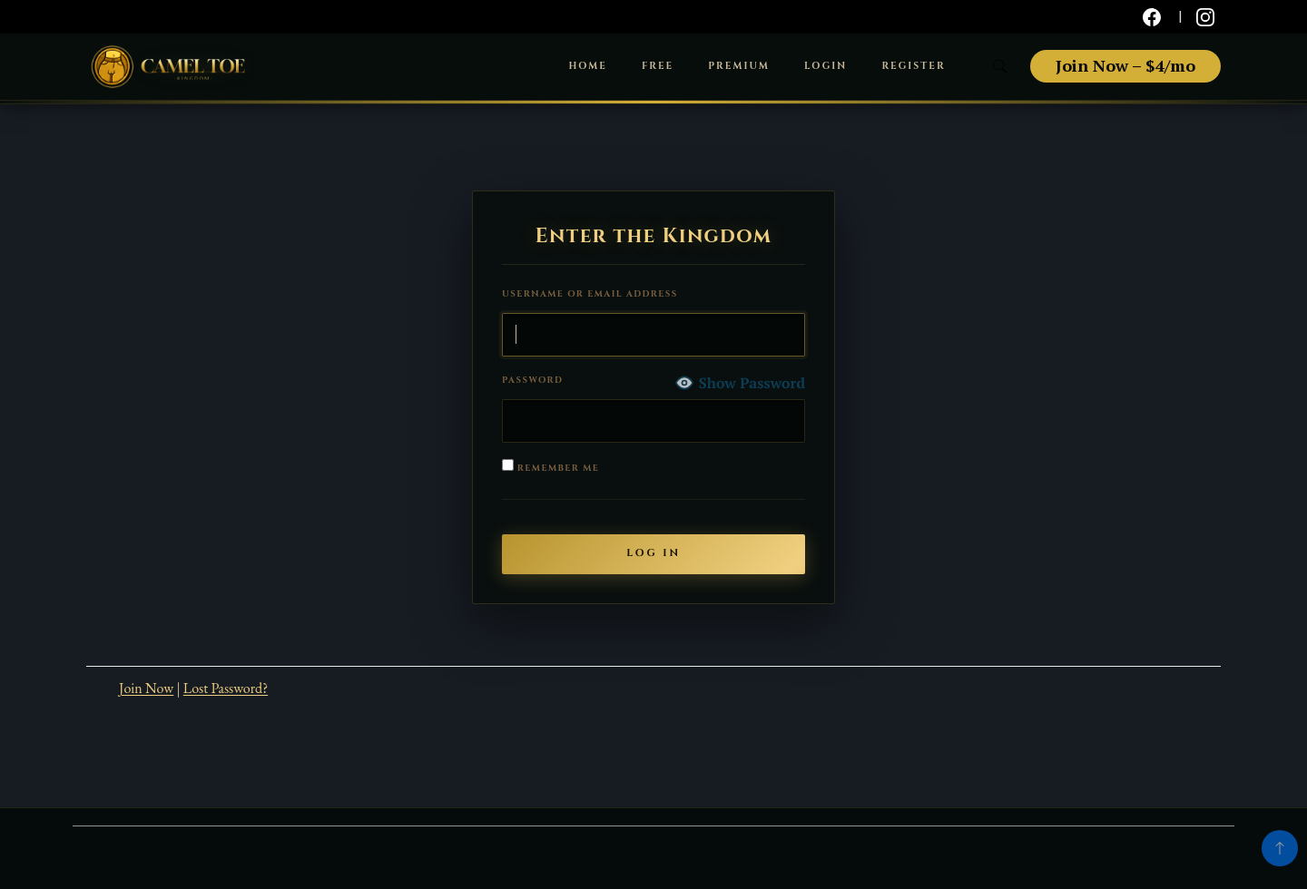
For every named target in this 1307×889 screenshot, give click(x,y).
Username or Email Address (590, 294)
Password (533, 380)
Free (657, 66)
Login (825, 66)
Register (913, 66)
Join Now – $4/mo (1125, 65)
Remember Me (550, 466)
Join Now (146, 688)
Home (587, 66)
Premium (739, 66)
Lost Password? (225, 688)
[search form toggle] (1000, 66)
